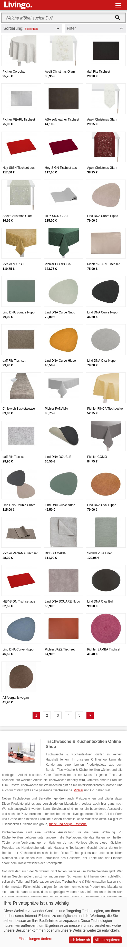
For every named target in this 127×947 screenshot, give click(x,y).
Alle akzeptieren (107, 940)
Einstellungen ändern (35, 939)
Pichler (78, 790)
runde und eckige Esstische (68, 824)
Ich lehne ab (80, 940)
